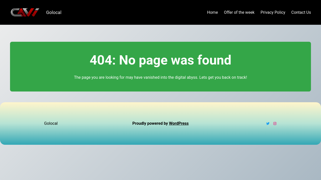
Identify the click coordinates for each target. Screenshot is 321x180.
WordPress (179, 123)
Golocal (53, 12)
